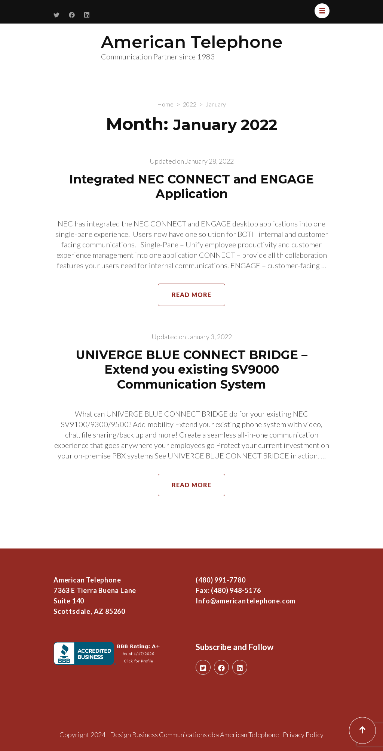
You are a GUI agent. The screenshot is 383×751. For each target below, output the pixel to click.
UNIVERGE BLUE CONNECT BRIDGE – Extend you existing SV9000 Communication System (191, 369)
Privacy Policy (303, 734)
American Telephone (191, 41)
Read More (192, 294)
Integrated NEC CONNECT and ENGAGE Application (191, 186)
